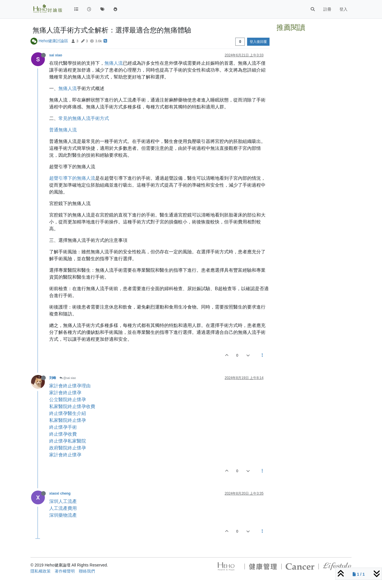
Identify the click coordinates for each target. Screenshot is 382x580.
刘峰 (52, 378)
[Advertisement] (314, 120)
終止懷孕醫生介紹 (67, 413)
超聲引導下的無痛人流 (72, 178)
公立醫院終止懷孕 (67, 399)
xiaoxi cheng (59, 493)
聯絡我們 (87, 571)
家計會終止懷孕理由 (70, 385)
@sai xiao (68, 378)
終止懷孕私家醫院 (67, 441)
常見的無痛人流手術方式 (83, 118)
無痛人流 (113, 63)
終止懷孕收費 (63, 434)
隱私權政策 (40, 571)
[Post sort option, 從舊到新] (240, 42)
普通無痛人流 (63, 129)
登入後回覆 (258, 42)
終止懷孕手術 (63, 427)
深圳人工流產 (63, 501)
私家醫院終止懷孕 (67, 420)
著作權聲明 (65, 571)
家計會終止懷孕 (65, 392)
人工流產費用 (63, 508)
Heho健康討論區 (53, 41)
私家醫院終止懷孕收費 (72, 406)
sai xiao (55, 55)
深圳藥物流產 (63, 515)
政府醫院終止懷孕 (67, 447)
